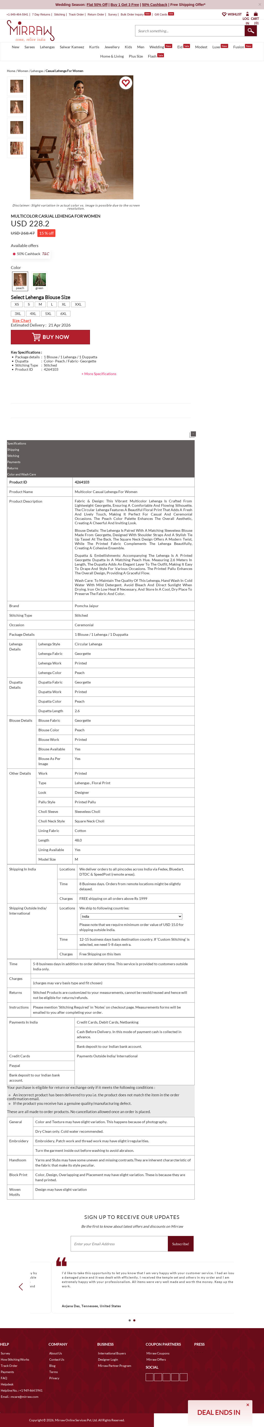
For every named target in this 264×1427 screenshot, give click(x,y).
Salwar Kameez (72, 47)
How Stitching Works (15, 1359)
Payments (13, 462)
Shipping (13, 449)
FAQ (4, 1378)
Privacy (54, 1378)
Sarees (29, 47)
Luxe (220, 46)
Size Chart (21, 320)
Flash (156, 55)
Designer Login (108, 1359)
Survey (112, 14)
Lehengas (47, 47)
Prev (22, 1286)
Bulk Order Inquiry (132, 14)
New (15, 47)
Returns (12, 468)
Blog (52, 1366)
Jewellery (112, 47)
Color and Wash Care (21, 474)
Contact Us (56, 1359)
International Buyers (112, 1353)
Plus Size (136, 56)
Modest (201, 47)
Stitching (13, 456)
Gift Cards (164, 14)
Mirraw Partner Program (114, 1366)
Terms (53, 1372)
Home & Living (112, 56)
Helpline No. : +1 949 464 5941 (22, 1390)
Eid (183, 46)
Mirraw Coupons (157, 1353)
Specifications (16, 443)
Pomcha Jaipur (87, 606)
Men (140, 47)
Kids (128, 47)
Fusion (242, 46)
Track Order (76, 14)
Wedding (161, 46)
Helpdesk (7, 1384)
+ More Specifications (98, 373)
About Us (55, 1353)
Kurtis (94, 47)
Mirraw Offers (156, 1359)
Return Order (96, 14)
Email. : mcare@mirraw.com (19, 1397)
